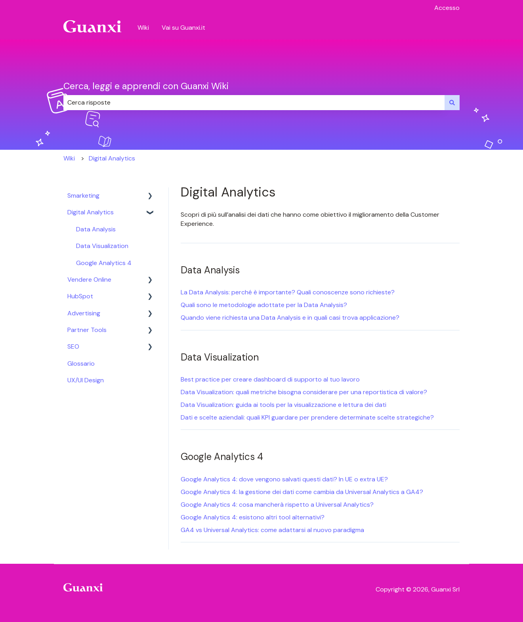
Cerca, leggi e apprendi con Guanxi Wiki (146, 86)
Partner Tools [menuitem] (87, 330)
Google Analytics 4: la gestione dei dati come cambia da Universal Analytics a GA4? (302, 492)
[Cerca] (452, 102)
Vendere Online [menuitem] (89, 279)
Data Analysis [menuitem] (96, 229)
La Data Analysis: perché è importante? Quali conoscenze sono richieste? (288, 292)
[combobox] (254, 102)
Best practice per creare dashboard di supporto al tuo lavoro (270, 379)
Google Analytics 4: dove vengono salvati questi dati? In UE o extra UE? (284, 479)
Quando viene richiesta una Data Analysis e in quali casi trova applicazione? (290, 317)
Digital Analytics (112, 158)
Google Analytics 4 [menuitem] (104, 263)
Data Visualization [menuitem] (102, 246)
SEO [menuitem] (73, 346)
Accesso (447, 8)
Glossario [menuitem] (81, 363)
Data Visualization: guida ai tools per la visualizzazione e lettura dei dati (283, 405)
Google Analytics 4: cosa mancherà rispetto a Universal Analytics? (277, 504)
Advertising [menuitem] (83, 313)
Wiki (143, 27)
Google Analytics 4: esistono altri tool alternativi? (252, 517)
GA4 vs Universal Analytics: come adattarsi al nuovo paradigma (272, 530)
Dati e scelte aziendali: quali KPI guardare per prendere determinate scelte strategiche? (307, 417)
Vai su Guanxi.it (183, 27)
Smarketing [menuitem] (83, 195)
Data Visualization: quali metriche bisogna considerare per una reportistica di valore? (304, 392)
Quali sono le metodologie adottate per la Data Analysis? (264, 305)
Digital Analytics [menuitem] (90, 212)
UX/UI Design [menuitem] (85, 380)
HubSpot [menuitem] (80, 296)
